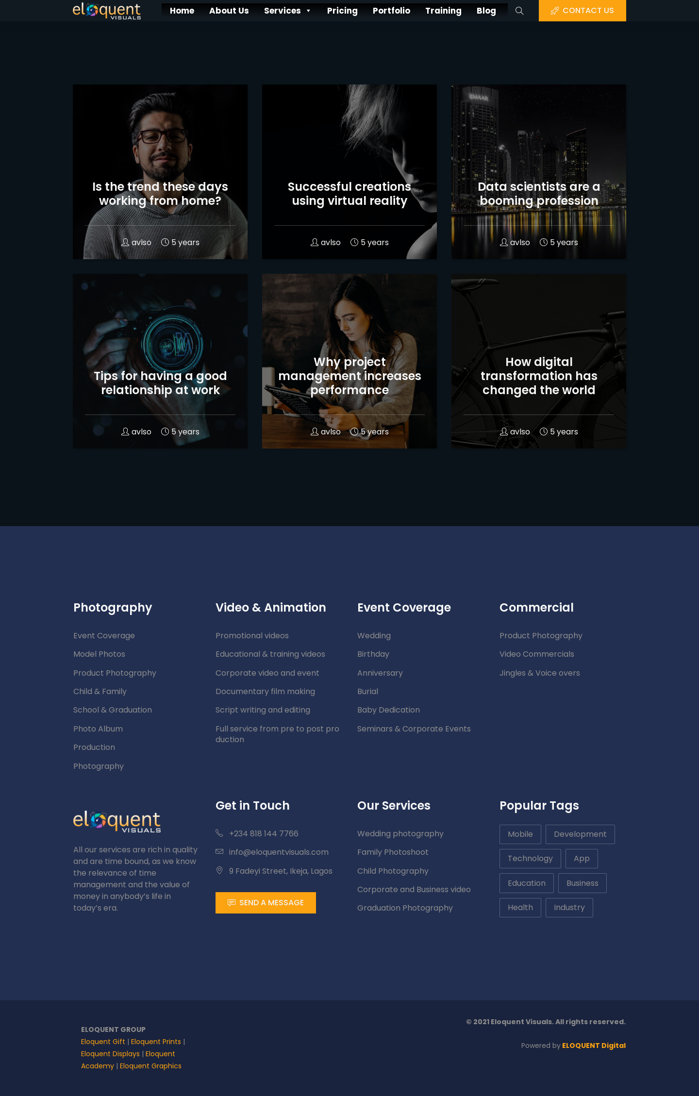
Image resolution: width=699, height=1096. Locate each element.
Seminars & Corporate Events (414, 728)
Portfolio (395, 10)
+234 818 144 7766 (257, 833)
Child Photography (393, 871)
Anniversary (380, 673)
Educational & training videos (270, 654)
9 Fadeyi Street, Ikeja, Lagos (274, 871)
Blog (500, 10)
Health (520, 907)
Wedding (374, 635)
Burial (367, 691)
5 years (180, 242)
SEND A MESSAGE (266, 902)
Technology (530, 858)
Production (94, 747)
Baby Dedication (388, 709)
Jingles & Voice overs (539, 673)
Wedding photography (400, 833)
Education (527, 883)
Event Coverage (104, 635)
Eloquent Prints (156, 1041)
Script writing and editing (263, 709)
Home (165, 10)
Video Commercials (536, 654)
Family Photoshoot (393, 852)
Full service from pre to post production (277, 734)
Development (580, 834)
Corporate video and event (267, 673)
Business (582, 883)
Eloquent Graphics (151, 1066)
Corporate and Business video (414, 889)
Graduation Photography (405, 907)
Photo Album (98, 728)
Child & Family (100, 691)
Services (281, 11)
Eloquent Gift (103, 1041)
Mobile (520, 834)
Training (453, 10)
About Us (217, 10)
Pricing (341, 10)
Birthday (373, 654)
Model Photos (99, 654)
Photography (98, 766)
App (582, 858)
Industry (569, 907)
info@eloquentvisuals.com (272, 852)
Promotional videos (252, 635)
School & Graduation (112, 709)
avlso (136, 242)
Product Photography (114, 673)
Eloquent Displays (110, 1054)
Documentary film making (265, 691)
